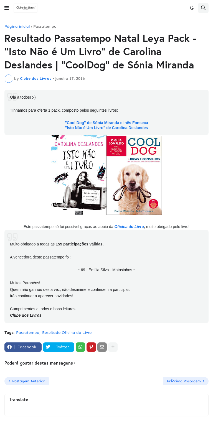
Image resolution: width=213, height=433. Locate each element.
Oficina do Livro (129, 226)
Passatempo (45, 27)
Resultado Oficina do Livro (67, 332)
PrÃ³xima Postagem (184, 381)
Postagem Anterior (28, 381)
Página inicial (17, 27)
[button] (6, 8)
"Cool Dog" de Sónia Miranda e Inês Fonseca (106, 123)
